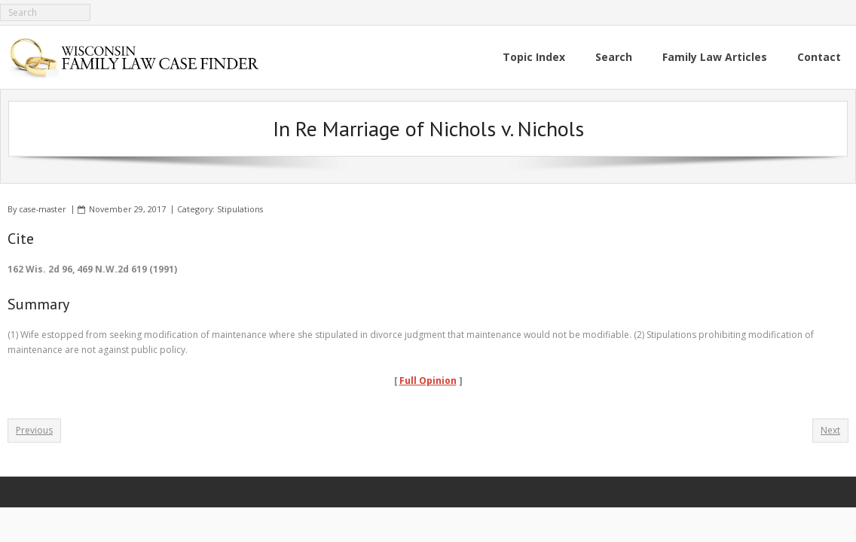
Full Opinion (428, 380)
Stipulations (240, 209)
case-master (42, 209)
